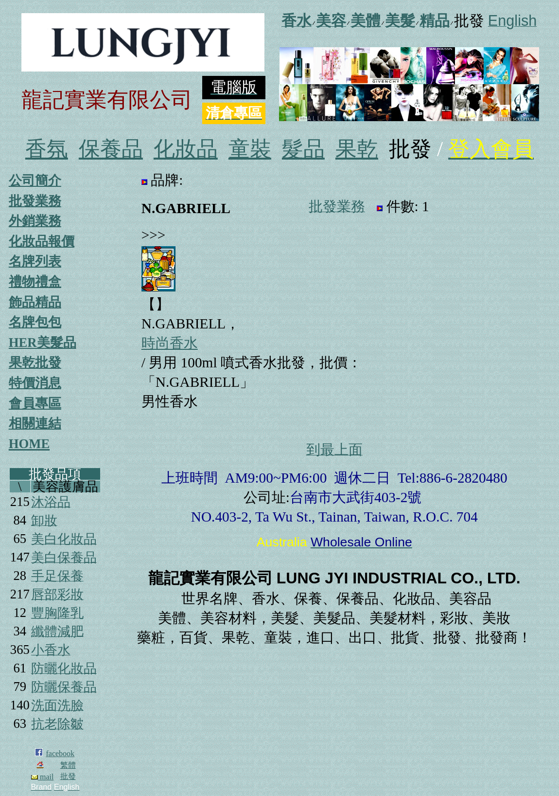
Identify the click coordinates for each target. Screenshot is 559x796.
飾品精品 (35, 302)
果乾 (356, 149)
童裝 (249, 149)
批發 (68, 776)
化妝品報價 (41, 241)
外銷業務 (35, 221)
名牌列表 (35, 261)
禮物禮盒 (35, 281)
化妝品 (186, 149)
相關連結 (35, 423)
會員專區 (35, 403)
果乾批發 (35, 362)
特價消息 (35, 383)
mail (42, 777)
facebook (60, 753)
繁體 (68, 765)
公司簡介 (35, 180)
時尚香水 (169, 343)
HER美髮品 (42, 342)
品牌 (165, 180)
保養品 (111, 149)
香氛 (46, 149)
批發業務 (35, 201)
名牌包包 (35, 322)
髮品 (303, 149)
